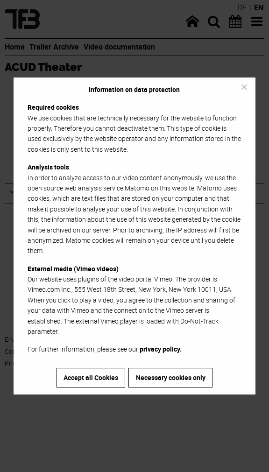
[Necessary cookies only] (243, 87)
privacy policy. (161, 349)
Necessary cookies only (170, 377)
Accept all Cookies (91, 377)
